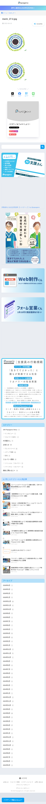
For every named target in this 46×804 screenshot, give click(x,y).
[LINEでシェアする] (33, 94)
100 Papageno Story (11, 430)
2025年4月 (8, 634)
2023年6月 (8, 719)
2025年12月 (8, 602)
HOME (23, 780)
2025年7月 (8, 622)
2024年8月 (8, 666)
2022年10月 (8, 747)
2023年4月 (8, 727)
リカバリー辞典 (10, 460)
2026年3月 (8, 590)
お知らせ (7, 445)
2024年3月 (8, 687)
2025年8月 (8, 618)
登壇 (7, 456)
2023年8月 (8, 715)
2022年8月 (8, 755)
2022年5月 (8, 767)
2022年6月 (8, 763)
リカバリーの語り (12, 437)
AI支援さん (8, 441)
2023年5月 (8, 723)
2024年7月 (8, 670)
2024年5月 (8, 678)
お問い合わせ (39, 784)
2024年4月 (8, 683)
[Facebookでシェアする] (19, 94)
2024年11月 (8, 654)
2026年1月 (8, 598)
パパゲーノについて (27, 784)
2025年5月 (8, 630)
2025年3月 (8, 638)
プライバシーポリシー (23, 787)
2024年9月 (8, 662)
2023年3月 (8, 731)
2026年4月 (8, 586)
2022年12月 (8, 739)
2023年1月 (8, 735)
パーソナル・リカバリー (14, 467)
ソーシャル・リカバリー (14, 463)
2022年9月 (8, 751)
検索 (42, 147)
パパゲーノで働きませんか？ (13, 800)
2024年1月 (8, 695)
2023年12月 (8, 699)
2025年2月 (8, 642)
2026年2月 (8, 594)
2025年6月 (8, 626)
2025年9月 (8, 614)
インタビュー (10, 434)
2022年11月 (8, 743)
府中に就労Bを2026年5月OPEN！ (23, 8)
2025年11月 (8, 606)
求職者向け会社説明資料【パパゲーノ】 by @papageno (20, 207)
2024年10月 (8, 658)
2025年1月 (8, 646)
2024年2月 (8, 691)
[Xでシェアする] (12, 94)
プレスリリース (11, 449)
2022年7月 (8, 759)
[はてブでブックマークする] (26, 94)
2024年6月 (8, 675)
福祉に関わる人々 (10, 471)
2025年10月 (8, 610)
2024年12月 (8, 650)
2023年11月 (8, 703)
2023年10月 (8, 707)
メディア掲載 (10, 452)
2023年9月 (8, 711)
